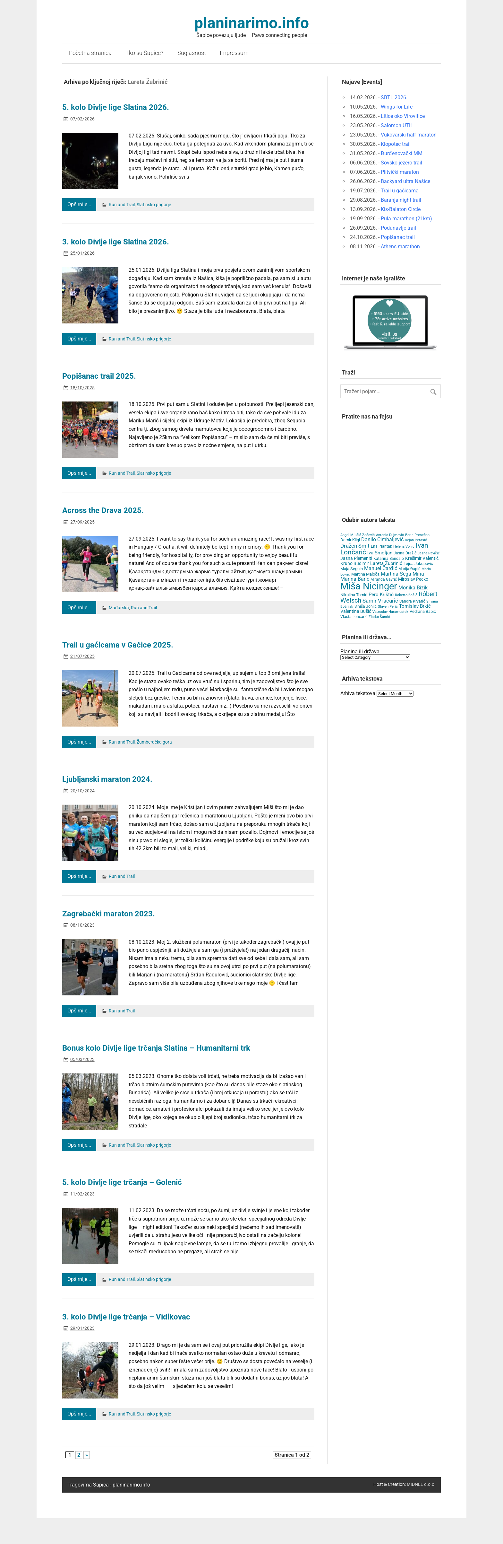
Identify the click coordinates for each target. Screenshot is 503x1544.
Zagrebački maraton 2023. (108, 913)
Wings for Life (397, 107)
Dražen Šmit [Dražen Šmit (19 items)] (355, 546)
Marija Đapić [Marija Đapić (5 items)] (409, 569)
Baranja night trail (401, 200)
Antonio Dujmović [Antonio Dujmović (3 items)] (390, 535)
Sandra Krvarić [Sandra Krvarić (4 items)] (412, 601)
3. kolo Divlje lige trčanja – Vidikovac (126, 1316)
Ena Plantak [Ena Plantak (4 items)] (381, 546)
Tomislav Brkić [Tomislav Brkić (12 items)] (415, 606)
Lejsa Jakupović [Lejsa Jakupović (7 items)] (418, 563)
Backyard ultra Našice (405, 181)
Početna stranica (90, 53)
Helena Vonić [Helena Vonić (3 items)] (403, 546)
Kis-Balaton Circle (401, 209)
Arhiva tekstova (357, 693)
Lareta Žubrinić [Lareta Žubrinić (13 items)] (386, 563)
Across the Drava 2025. (103, 510)
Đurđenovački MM (401, 153)
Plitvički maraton (400, 172)
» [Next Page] (86, 1455)
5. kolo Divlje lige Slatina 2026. (115, 107)
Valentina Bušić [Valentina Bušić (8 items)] (355, 611)
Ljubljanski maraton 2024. (107, 779)
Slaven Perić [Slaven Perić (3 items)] (388, 606)
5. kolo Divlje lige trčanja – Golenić (122, 1182)
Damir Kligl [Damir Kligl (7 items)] (350, 539)
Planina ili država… (361, 651)
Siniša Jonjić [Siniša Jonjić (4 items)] (365, 606)
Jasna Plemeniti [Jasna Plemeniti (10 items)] (356, 558)
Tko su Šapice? (144, 53)
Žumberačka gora (154, 742)
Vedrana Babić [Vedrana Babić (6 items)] (423, 611)
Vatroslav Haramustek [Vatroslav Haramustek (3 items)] (390, 612)
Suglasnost (191, 53)
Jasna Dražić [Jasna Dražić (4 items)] (405, 553)
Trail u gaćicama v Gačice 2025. (117, 644)
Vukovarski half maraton (409, 135)
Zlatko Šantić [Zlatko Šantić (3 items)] (379, 617)
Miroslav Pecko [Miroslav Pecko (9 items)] (413, 579)
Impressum (234, 53)
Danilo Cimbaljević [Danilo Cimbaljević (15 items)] (382, 539)
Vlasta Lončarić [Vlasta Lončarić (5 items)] (353, 616)
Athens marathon (400, 246)
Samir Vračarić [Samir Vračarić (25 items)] (380, 600)
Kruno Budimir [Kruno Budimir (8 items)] (354, 563)
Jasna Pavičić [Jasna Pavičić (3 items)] (429, 553)
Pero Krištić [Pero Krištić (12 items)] (381, 594)
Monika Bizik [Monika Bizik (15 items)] (413, 588)
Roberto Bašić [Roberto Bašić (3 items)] (406, 595)
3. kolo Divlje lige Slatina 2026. (115, 241)
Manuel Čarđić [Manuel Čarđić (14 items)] (380, 568)
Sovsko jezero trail (401, 163)
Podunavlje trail (398, 228)
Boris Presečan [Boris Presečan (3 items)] (417, 535)
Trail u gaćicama (400, 191)
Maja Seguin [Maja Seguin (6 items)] (351, 568)
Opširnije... (79, 204)
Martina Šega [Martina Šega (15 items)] (396, 574)
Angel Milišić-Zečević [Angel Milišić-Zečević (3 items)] (357, 535)
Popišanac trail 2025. (99, 376)
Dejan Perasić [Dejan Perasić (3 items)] (416, 540)
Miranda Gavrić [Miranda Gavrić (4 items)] (384, 579)
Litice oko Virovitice (403, 116)
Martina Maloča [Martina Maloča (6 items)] (365, 574)
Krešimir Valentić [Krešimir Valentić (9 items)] (422, 558)
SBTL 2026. (394, 97)
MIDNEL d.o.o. (421, 1484)
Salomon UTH (397, 125)
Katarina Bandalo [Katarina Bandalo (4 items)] (388, 558)
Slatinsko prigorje (154, 204)
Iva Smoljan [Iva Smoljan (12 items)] (379, 553)
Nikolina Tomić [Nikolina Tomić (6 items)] (353, 594)
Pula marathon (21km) (406, 219)
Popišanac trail (398, 237)
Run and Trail (122, 204)
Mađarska (119, 608)
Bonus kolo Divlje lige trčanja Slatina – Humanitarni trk (156, 1048)
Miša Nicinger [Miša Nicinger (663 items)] (368, 586)
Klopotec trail (396, 144)
